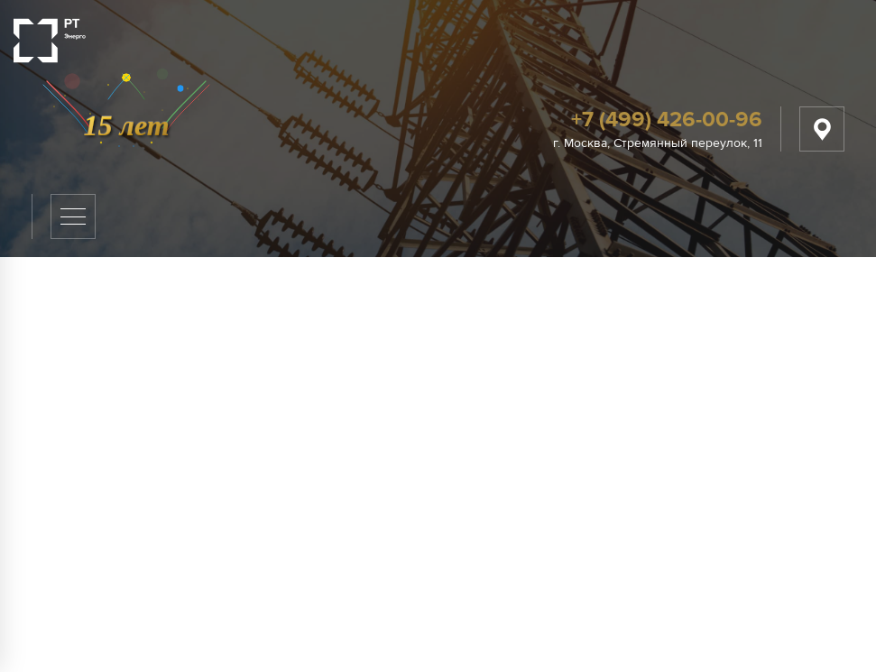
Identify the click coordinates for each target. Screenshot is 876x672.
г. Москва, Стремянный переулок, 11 (657, 143)
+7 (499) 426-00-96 (666, 119)
